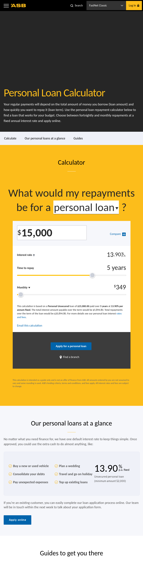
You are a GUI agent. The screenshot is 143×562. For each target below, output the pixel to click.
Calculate (10, 138)
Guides (78, 138)
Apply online (17, 520)
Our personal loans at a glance (45, 138)
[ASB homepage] (18, 5)
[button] (6, 5)
